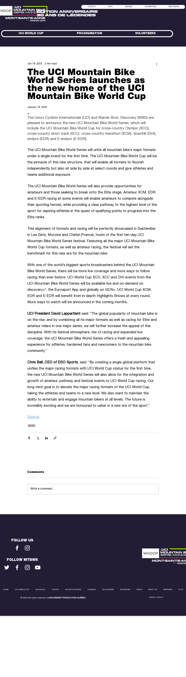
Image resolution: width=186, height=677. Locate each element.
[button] (128, 7)
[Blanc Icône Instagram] (27, 548)
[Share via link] (55, 438)
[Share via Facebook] (29, 438)
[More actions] (156, 64)
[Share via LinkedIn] (46, 438)
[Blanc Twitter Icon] (6, 567)
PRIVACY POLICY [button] (156, 597)
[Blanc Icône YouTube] (37, 567)
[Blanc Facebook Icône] (17, 548)
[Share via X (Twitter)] (37, 438)
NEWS (31, 426)
